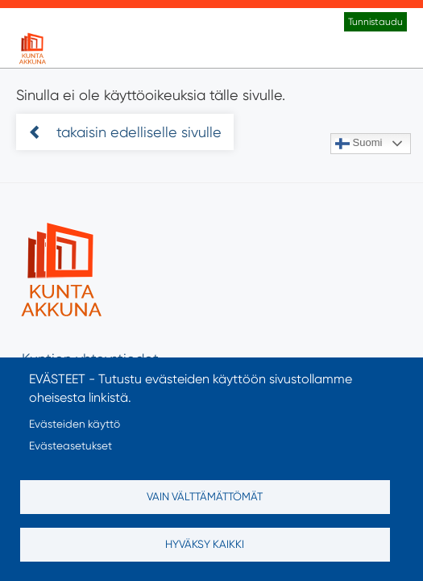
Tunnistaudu (375, 21)
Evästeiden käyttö (74, 423)
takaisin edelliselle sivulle (137, 131)
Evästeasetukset (70, 445)
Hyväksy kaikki (204, 543)
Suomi (358, 143)
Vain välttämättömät (205, 496)
